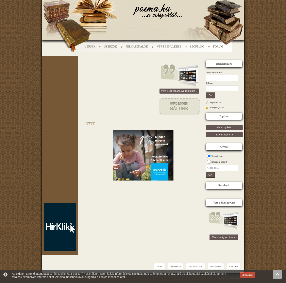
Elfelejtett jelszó (217, 108)
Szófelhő (197, 46)
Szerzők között (219, 162)
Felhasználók (137, 46)
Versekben (217, 156)
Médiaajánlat (215, 266)
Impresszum (175, 266)
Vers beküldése (169, 46)
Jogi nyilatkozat (195, 266)
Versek (89, 46)
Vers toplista (224, 127)
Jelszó (209, 83)
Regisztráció (215, 102)
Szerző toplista (224, 134)
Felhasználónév (214, 72)
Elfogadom (247, 275)
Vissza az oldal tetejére (277, 274)
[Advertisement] (60, 68)
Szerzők (110, 46)
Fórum (218, 46)
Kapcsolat (233, 266)
